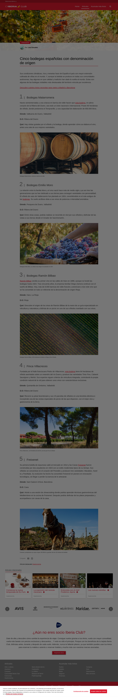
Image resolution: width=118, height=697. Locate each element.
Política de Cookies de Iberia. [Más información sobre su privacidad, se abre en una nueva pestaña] (14, 695)
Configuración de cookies (80, 692)
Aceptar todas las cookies (98, 692)
